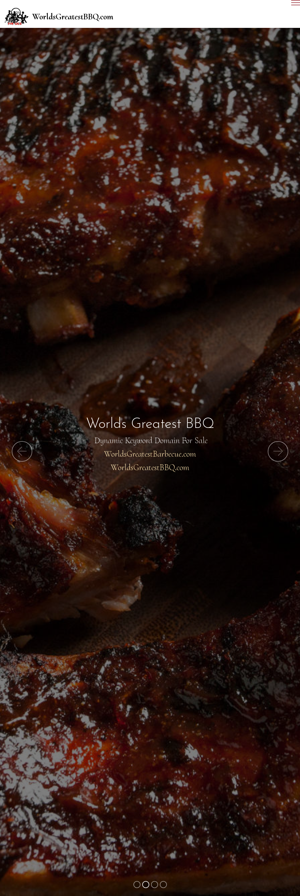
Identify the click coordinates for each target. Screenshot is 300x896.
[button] (22, 451)
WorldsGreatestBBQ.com (72, 16)
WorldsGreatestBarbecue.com (150, 453)
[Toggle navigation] (150, 5)
